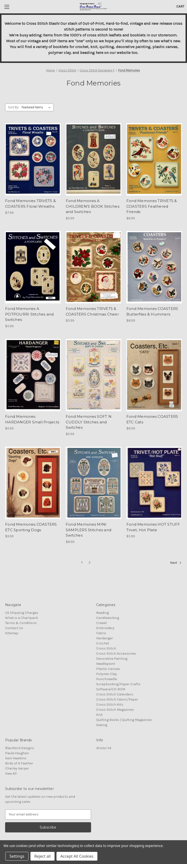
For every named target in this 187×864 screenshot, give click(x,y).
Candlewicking (107, 618)
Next (176, 562)
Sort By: (13, 107)
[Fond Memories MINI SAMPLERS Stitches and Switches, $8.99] (93, 483)
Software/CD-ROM (110, 689)
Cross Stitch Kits (109, 704)
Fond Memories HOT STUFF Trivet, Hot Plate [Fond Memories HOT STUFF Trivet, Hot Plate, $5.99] (153, 527)
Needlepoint (105, 664)
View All (11, 773)
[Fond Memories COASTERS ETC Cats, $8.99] (154, 375)
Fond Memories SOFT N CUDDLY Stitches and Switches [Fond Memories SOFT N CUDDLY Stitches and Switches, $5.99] (89, 422)
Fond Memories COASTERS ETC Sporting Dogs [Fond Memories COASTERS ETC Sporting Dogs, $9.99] (31, 527)
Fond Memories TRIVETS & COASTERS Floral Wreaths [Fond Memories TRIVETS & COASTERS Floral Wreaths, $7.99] (30, 203)
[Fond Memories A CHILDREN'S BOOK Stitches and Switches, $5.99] (93, 159)
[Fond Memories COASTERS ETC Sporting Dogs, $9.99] (33, 483)
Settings (16, 856)
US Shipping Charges (21, 613)
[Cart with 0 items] (180, 6)
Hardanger (104, 638)
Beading (102, 613)
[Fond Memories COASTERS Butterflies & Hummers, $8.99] (154, 267)
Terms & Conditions (21, 623)
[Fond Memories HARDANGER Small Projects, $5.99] (33, 375)
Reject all (42, 856)
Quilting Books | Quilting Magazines (124, 720)
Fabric (101, 633)
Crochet (102, 643)
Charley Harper (17, 768)
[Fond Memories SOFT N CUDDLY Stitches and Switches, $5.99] (93, 375)
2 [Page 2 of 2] (90, 562)
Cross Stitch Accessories (116, 653)
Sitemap (11, 633)
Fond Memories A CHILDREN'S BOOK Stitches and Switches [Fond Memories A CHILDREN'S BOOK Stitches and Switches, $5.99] (92, 206)
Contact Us (14, 628)
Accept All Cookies (77, 856)
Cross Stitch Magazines (115, 710)
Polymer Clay (106, 674)
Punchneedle (106, 679)
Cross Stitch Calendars (114, 694)
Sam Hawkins (15, 758)
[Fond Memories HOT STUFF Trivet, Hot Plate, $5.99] (154, 483)
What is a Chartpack (21, 618)
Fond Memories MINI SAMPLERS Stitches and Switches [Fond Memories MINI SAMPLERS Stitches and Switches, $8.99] (88, 530)
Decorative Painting (111, 659)
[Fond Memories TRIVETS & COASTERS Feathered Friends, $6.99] (154, 159)
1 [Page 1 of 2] (81, 562)
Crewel (101, 623)
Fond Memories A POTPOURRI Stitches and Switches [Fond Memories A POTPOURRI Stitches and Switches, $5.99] (29, 314)
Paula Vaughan (17, 753)
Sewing (101, 725)
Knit (99, 715)
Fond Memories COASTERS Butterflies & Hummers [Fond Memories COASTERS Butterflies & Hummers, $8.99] (152, 311)
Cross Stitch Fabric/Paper (117, 699)
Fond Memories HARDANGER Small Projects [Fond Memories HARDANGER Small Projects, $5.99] (32, 419)
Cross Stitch (106, 648)
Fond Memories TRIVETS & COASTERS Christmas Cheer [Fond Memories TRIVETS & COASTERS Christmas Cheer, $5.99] (92, 311)
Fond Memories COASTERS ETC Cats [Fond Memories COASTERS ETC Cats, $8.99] (152, 419)
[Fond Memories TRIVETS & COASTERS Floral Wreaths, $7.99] (33, 159)
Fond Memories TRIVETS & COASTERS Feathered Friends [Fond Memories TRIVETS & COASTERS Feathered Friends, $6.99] (151, 206)
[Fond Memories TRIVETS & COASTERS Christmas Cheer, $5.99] (93, 267)
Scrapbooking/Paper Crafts (118, 684)
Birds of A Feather (19, 763)
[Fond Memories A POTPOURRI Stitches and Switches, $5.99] (33, 267)
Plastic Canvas (108, 669)
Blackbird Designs (19, 748)
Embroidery (105, 628)
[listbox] (37, 107)
